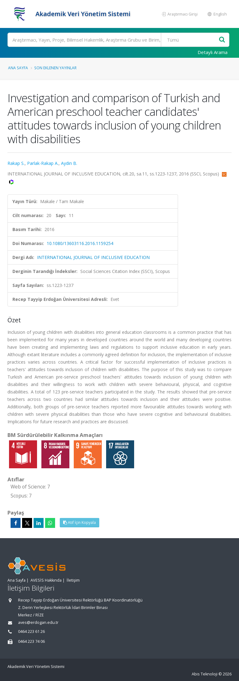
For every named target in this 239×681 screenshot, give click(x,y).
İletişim (73, 580)
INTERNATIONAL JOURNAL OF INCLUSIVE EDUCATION (93, 257)
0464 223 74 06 (31, 641)
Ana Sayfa (18, 67)
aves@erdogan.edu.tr (38, 622)
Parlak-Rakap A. (43, 163)
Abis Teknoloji (205, 674)
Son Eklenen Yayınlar (55, 67)
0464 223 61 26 (31, 631)
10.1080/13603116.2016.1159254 (80, 243)
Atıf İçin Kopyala (79, 522)
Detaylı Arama (212, 52)
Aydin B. (69, 163)
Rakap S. (16, 163)
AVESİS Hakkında (46, 580)
